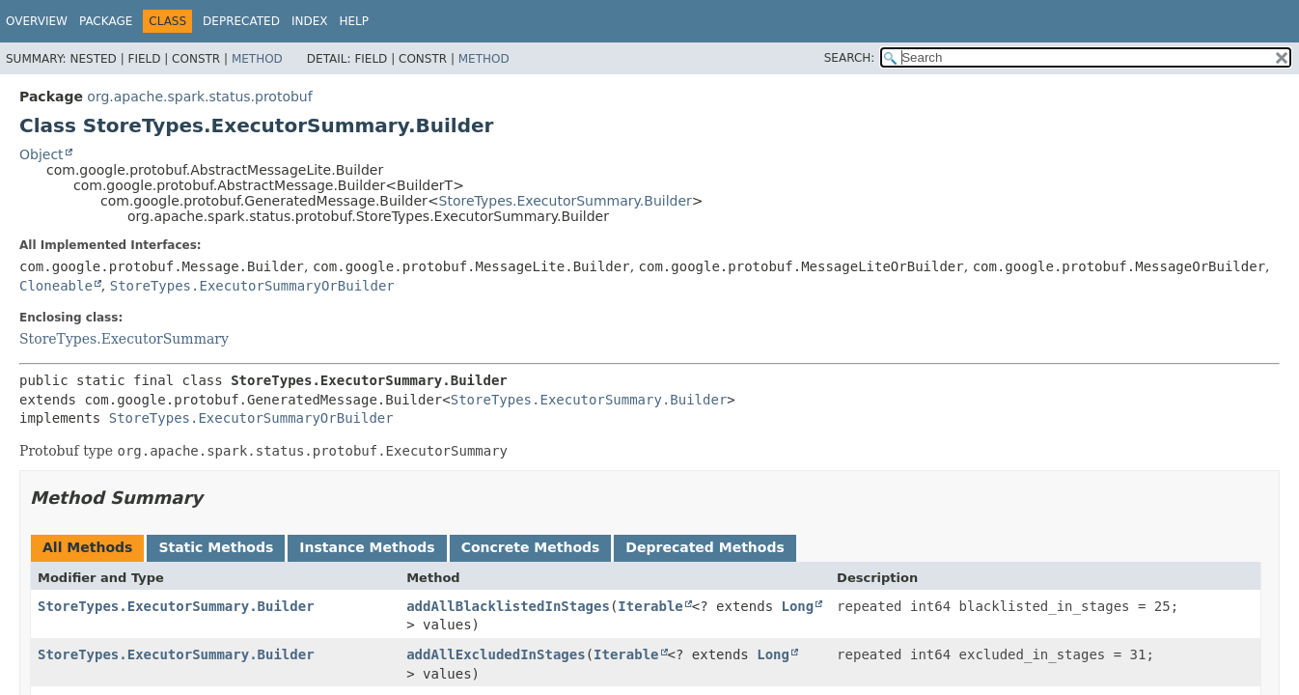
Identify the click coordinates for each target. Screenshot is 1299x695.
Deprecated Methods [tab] (704, 547)
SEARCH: (849, 58)
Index (309, 21)
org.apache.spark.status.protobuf (199, 96)
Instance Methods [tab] (366, 547)
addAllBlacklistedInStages (508, 606)
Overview (37, 21)
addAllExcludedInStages (495, 654)
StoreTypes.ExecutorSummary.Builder (565, 200)
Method (257, 59)
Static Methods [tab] (215, 547)
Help (354, 21)
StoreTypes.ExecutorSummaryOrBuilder (252, 285)
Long (798, 606)
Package (105, 21)
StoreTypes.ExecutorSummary (124, 339)
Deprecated (241, 21)
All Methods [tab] (87, 547)
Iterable (650, 606)
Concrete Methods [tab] (530, 547)
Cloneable (56, 285)
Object (41, 154)
